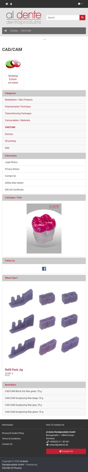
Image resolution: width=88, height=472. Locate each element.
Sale (7, 148)
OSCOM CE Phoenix (12, 468)
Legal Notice (11, 162)
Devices (9, 134)
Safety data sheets (14, 182)
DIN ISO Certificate (14, 189)
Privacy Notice (12, 169)
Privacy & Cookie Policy (13, 433)
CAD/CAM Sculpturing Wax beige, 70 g (24, 398)
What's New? (11, 278)
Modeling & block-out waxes (13, 79)
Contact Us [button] (66, 451)
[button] (80, 4)
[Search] (63, 17)
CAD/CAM (26, 30)
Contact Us (10, 176)
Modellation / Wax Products (18, 99)
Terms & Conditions (11, 438)
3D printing (10, 141)
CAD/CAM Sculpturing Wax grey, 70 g (23, 405)
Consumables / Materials (17, 120)
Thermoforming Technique (18, 113)
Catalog (14, 30)
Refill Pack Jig (14, 369)
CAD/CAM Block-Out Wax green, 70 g (23, 391)
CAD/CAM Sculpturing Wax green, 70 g (24, 412)
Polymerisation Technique (18, 106)
